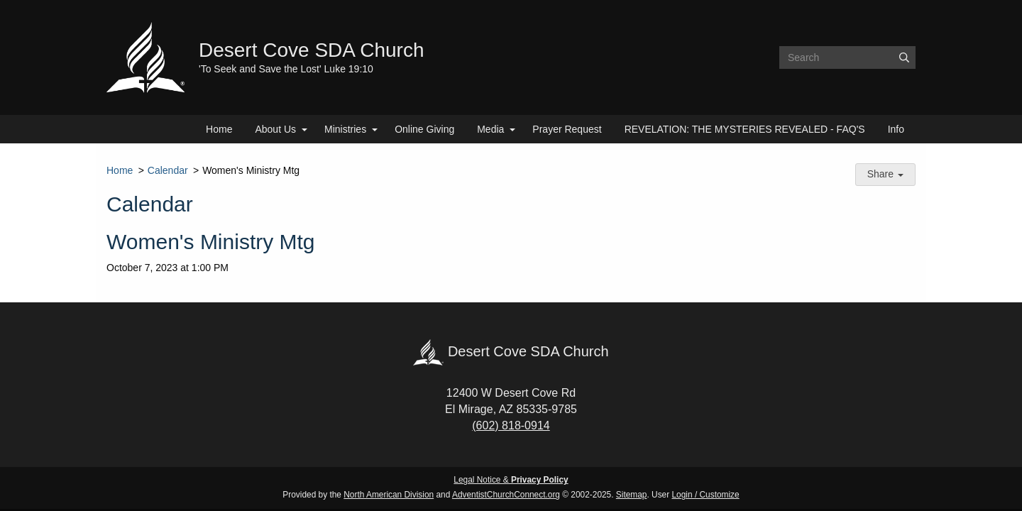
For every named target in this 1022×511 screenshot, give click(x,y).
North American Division (389, 495)
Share (885, 174)
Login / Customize (706, 495)
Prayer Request (566, 129)
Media (490, 129)
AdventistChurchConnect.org (506, 495)
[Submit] (904, 57)
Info (896, 129)
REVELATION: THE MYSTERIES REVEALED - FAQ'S (745, 129)
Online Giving (424, 129)
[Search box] (847, 57)
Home (219, 129)
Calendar (168, 170)
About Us (275, 129)
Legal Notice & (511, 480)
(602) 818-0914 (510, 425)
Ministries (345, 129)
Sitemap (631, 495)
